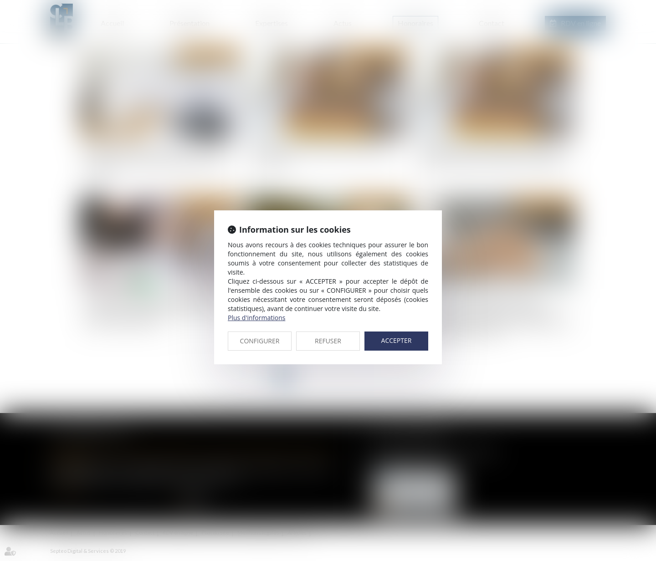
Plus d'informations (256, 317)
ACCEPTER (396, 340)
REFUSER (328, 341)
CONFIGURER (260, 341)
